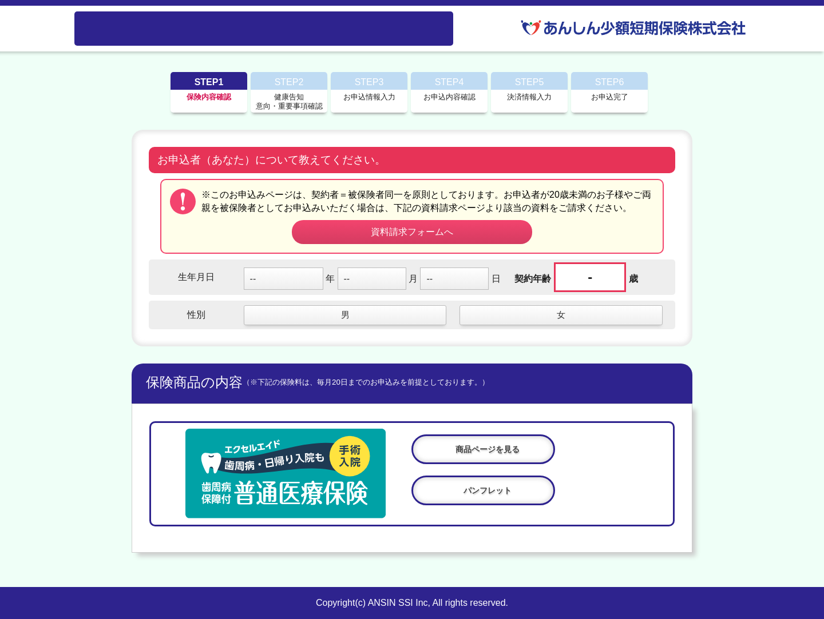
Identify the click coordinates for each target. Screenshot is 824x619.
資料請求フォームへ (412, 232)
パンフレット (488, 490)
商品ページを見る (487, 449)
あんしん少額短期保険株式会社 (635, 27)
